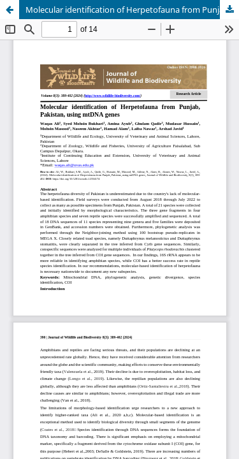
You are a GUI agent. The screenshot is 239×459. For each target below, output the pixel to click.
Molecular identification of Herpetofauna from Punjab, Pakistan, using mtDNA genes (132, 9)
